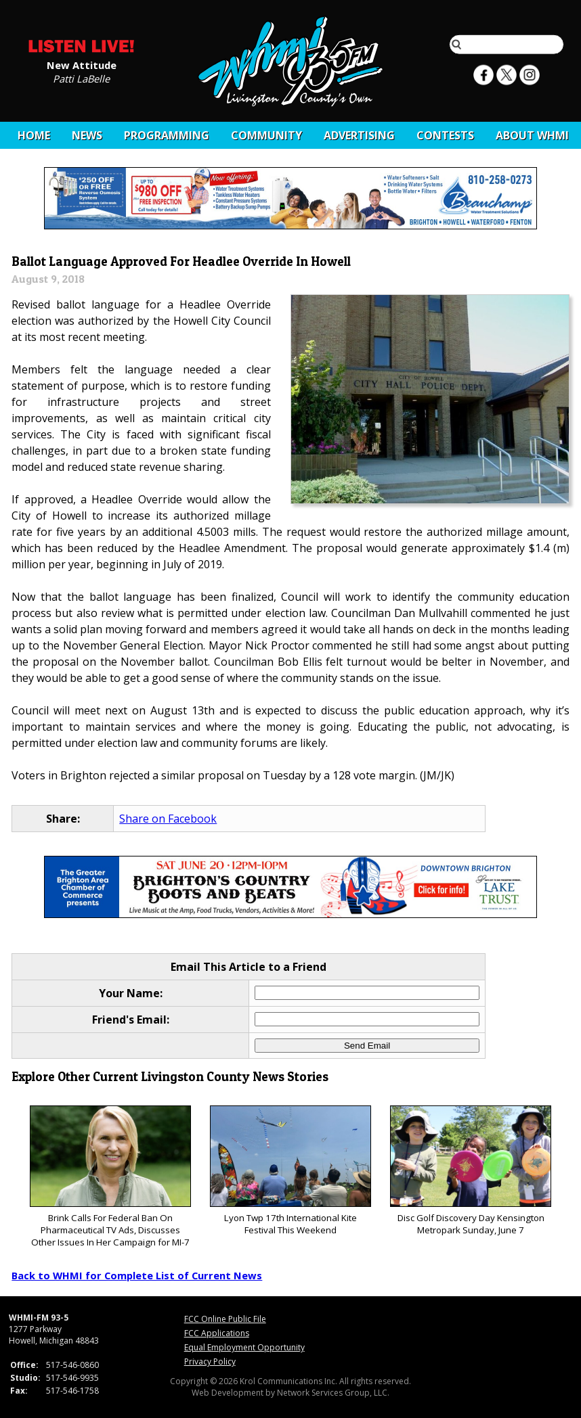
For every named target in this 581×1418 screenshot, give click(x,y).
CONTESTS (445, 135)
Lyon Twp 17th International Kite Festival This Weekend (290, 1170)
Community (266, 135)
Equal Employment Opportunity (244, 1347)
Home (34, 135)
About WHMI (532, 135)
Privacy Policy (210, 1361)
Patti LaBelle (81, 78)
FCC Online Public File (225, 1319)
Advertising (359, 135)
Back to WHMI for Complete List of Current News (137, 1275)
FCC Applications (216, 1333)
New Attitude (81, 64)
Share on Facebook (168, 818)
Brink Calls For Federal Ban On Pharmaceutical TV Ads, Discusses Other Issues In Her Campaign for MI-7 (110, 1176)
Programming (166, 135)
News (87, 135)
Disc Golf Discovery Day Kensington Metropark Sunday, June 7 (470, 1170)
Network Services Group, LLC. (333, 1392)
